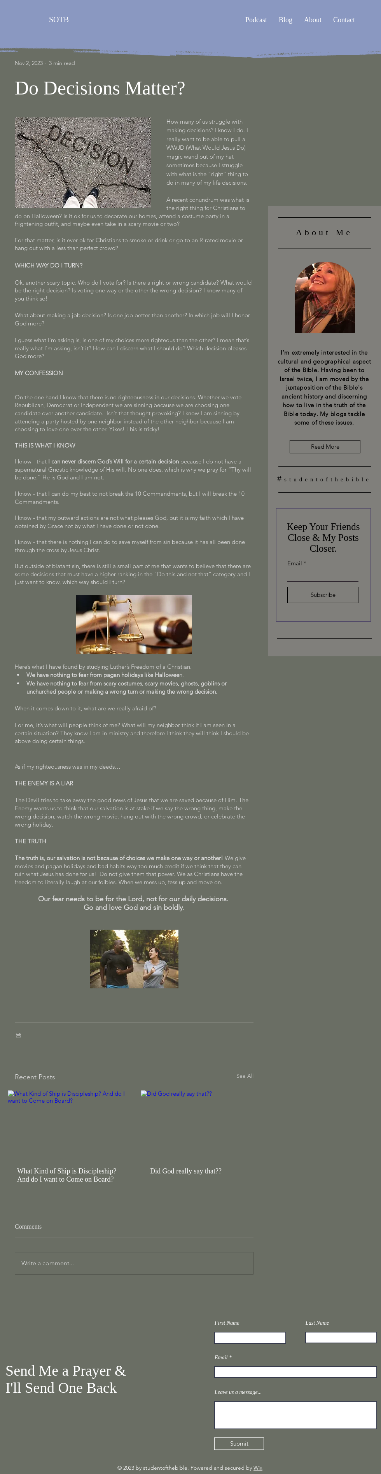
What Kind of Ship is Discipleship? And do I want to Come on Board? (66, 1175)
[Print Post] (18, 1035)
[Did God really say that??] (200, 1124)
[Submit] (239, 1443)
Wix (257, 1467)
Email (294, 563)
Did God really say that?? (186, 1171)
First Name (227, 1323)
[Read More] (325, 446)
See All (244, 1075)
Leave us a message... (238, 1392)
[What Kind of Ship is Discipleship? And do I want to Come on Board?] (68, 1124)
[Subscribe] (322, 595)
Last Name (317, 1323)
